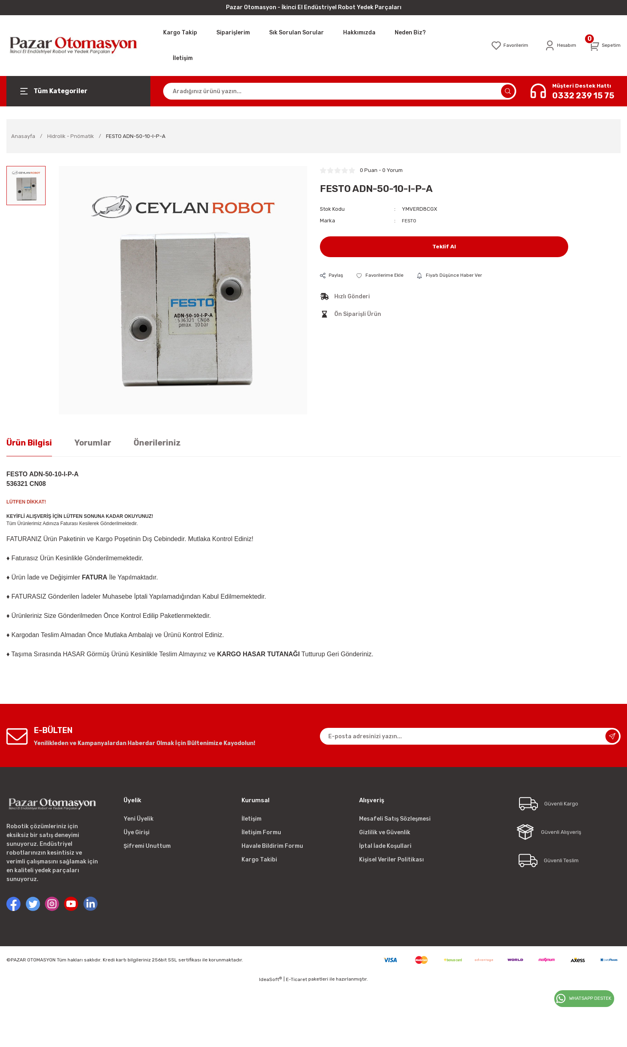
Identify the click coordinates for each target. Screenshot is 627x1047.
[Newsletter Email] (470, 736)
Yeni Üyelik (139, 818)
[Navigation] (78, 91)
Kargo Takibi (259, 859)
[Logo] (78, 45)
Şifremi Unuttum (147, 846)
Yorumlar (92, 443)
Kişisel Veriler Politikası (391, 859)
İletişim (252, 818)
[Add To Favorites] (384, 275)
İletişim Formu (261, 832)
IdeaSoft (270, 979)
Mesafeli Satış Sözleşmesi (395, 818)
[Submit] (612, 736)
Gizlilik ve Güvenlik (384, 832)
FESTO (409, 221)
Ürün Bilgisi (29, 443)
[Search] (339, 91)
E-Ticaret (296, 979)
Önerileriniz (157, 443)
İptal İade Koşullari (385, 846)
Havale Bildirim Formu (272, 846)
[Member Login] (557, 45)
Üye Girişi (137, 832)
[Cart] (604, 45)
